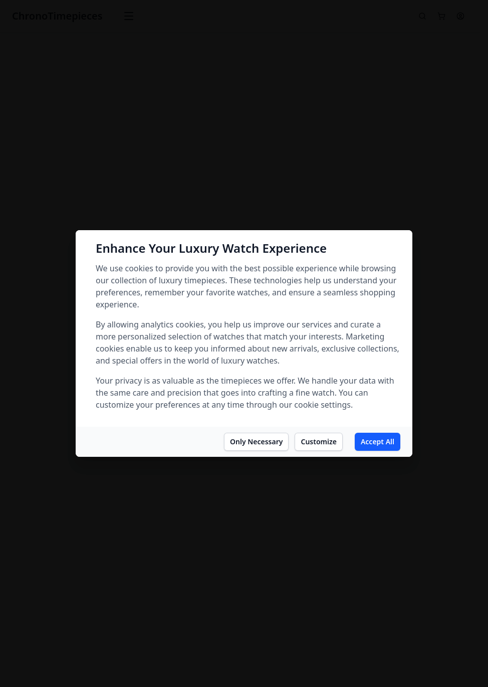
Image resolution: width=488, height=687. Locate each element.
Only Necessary (256, 441)
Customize (318, 441)
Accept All (377, 441)
